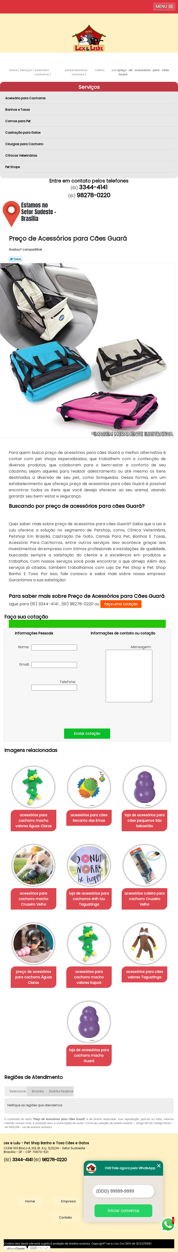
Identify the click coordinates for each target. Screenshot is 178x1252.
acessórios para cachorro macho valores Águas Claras (33, 821)
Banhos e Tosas (18, 109)
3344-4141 (93, 187)
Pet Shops (13, 167)
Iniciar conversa (123, 1210)
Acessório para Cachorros (25, 98)
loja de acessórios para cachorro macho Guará (89, 1055)
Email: (48, 665)
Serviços (89, 87)
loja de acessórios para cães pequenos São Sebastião (145, 821)
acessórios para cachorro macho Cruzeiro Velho (33, 899)
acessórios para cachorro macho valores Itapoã (89, 977)
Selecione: (18, 1091)
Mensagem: (129, 673)
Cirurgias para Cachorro (24, 144)
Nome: (47, 647)
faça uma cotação (121, 604)
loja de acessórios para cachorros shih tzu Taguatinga (89, 899)
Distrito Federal (61, 1091)
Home (30, 1201)
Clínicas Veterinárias (21, 155)
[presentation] (47, 708)
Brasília (38, 1091)
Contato (65, 1217)
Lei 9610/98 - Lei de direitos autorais (28, 1127)
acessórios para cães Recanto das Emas (89, 818)
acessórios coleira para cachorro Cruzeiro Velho (144, 899)
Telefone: (54, 685)
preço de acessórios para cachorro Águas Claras (33, 977)
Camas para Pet (18, 121)
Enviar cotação (87, 733)
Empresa (68, 1201)
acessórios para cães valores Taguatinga (144, 974)
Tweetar (15, 258)
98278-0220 (93, 195)
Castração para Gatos (23, 132)
